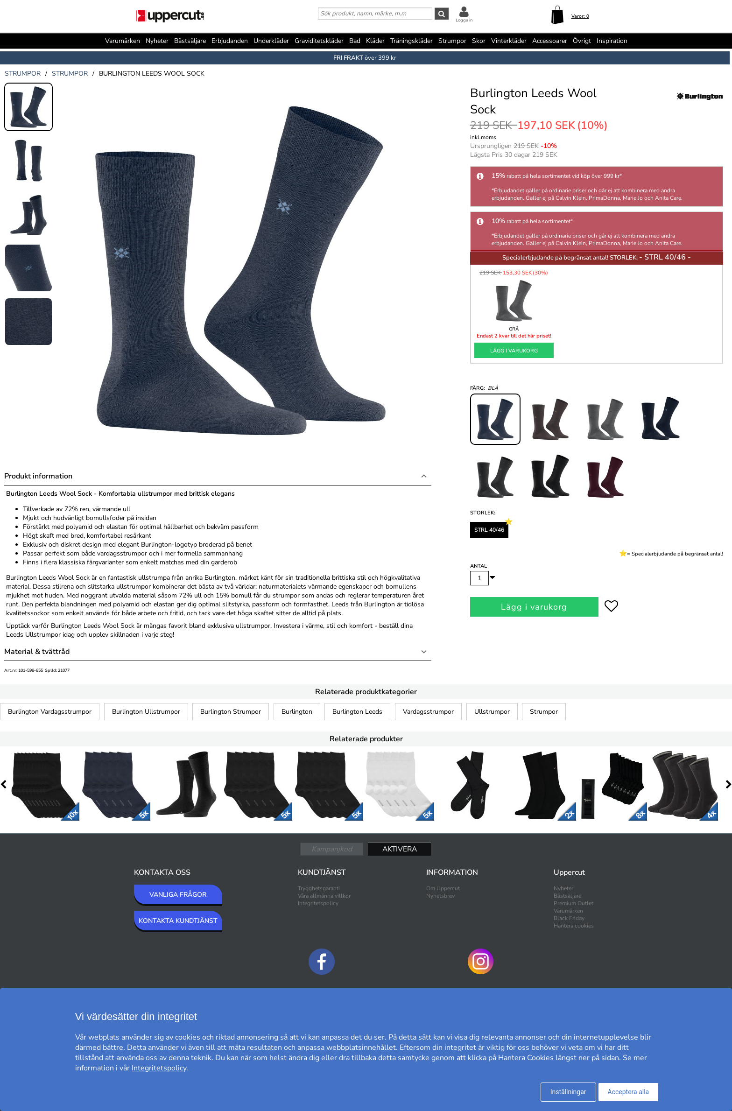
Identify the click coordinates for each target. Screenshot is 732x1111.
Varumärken (122, 40)
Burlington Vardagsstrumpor (50, 711)
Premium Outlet (573, 903)
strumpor (23, 73)
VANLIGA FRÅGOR (177, 894)
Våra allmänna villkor (324, 896)
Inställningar (568, 1092)
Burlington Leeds (357, 711)
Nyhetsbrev (440, 896)
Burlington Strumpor (230, 711)
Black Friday (569, 918)
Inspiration (612, 40)
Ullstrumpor (492, 711)
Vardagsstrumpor (428, 711)
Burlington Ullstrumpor (146, 711)
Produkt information (38, 476)
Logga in (464, 20)
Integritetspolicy (318, 903)
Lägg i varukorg (514, 350)
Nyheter (157, 40)
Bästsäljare (190, 40)
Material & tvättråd (37, 652)
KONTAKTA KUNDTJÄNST (178, 920)
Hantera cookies (574, 925)
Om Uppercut (443, 888)
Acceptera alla (628, 1092)
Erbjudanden (229, 40)
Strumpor (544, 711)
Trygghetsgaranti (319, 888)
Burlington (297, 711)
